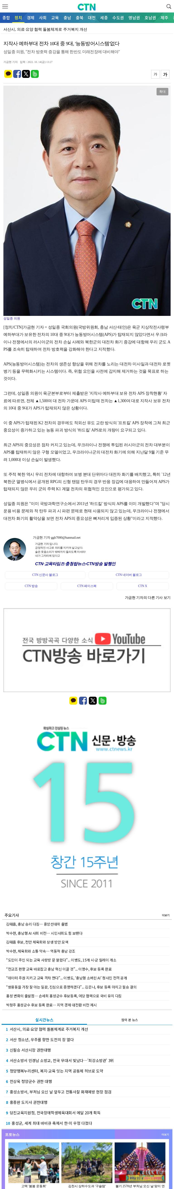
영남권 (134, 17)
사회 (43, 17)
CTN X (142, 586)
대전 (92, 17)
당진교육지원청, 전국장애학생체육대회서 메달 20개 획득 (53, 1112)
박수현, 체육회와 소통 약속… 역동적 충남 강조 (40, 951)
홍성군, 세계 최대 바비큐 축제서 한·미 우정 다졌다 (49, 1123)
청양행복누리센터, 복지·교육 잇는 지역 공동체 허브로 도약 (54, 1071)
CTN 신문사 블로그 (45, 575)
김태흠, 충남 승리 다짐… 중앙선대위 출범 (37, 924)
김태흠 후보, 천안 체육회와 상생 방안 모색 (37, 942)
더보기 (165, 915)
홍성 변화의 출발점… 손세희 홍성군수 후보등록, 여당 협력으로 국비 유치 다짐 (64, 995)
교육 (55, 17)
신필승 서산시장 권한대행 (28, 1050)
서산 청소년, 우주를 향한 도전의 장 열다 (40, 1039)
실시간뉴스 (44, 1020)
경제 (30, 17)
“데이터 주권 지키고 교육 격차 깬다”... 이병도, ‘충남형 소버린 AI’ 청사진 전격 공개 (66, 978)
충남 (67, 17)
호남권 (150, 17)
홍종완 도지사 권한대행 (26, 1102)
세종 (104, 17)
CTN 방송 (31, 586)
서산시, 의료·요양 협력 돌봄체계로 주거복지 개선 (47, 1029)
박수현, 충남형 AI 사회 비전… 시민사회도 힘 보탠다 (44, 933)
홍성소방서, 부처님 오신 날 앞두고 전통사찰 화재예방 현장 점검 (58, 1092)
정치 (18, 17)
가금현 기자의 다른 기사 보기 (148, 597)
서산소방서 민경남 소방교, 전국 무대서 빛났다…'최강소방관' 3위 (60, 1060)
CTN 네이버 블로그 (129, 575)
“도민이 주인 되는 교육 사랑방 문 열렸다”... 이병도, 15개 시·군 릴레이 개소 (61, 960)
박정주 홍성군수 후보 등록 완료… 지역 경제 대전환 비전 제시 (51, 1005)
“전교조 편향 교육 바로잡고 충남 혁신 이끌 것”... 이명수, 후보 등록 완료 (59, 969)
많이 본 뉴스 (129, 1020)
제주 (164, 17)
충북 (79, 17)
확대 (162, 91)
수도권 (118, 17)
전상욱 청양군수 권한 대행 (29, 1081)
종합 (6, 17)
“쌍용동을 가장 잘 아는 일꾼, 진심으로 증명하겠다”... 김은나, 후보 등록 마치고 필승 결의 (71, 987)
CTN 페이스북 (87, 586)
